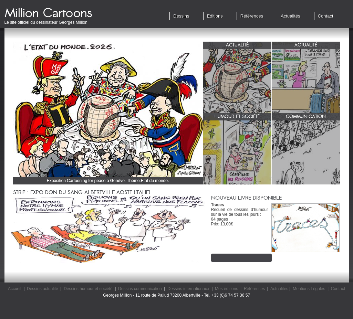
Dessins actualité (42, 288)
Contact (325, 16)
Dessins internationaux (188, 288)
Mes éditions (226, 288)
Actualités (290, 16)
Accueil (14, 288)
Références (251, 16)
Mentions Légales (309, 288)
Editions (215, 16)
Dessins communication (140, 288)
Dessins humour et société (88, 288)
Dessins (181, 16)
